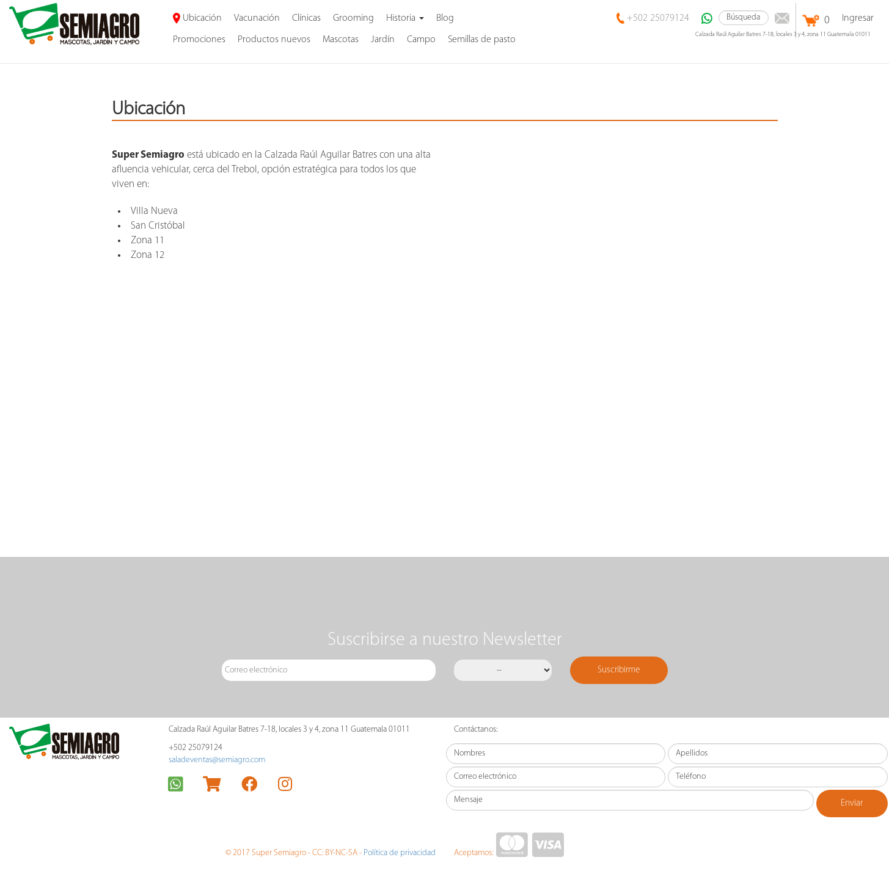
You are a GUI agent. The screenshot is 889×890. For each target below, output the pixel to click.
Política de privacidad (400, 853)
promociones (199, 40)
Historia (405, 18)
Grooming (353, 18)
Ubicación (197, 18)
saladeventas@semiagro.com (217, 760)
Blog (445, 18)
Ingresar (858, 18)
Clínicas (306, 18)
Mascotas (341, 40)
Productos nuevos (274, 40)
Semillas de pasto (482, 40)
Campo (421, 40)
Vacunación (257, 18)
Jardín (383, 40)
